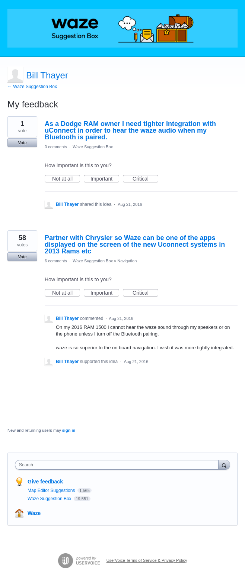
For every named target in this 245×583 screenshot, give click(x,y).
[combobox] (118, 464)
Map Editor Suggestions (52, 490)
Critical (145, 179)
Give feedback (45, 482)
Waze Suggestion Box (93, 147)
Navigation (127, 261)
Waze (34, 513)
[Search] (224, 464)
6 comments (56, 261)
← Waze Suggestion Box (32, 86)
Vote (22, 142)
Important (104, 179)
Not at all (66, 179)
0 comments (56, 147)
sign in (68, 430)
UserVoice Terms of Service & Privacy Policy (146, 560)
